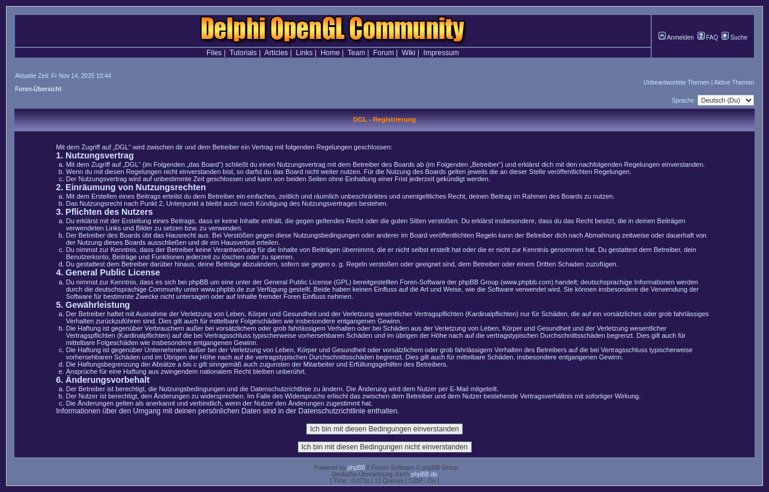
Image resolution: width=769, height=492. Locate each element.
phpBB (356, 467)
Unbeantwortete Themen (676, 82)
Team (356, 53)
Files (214, 53)
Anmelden (676, 37)
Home (330, 53)
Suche (734, 37)
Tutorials (243, 53)
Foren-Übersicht (38, 89)
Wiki (409, 53)
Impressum (441, 53)
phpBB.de (424, 474)
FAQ (708, 37)
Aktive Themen (734, 82)
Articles (276, 53)
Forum (383, 53)
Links (304, 53)
